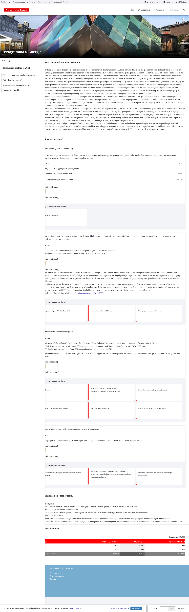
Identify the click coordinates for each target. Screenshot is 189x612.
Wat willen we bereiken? (12, 80)
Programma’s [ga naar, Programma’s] (43, 2)
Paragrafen (160, 9)
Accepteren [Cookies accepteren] (136, 608)
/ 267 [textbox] (171, 609)
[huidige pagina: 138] (164, 608)
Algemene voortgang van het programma (19, 75)
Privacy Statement (75, 608)
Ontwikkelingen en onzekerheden (16, 85)
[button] (72, 229)
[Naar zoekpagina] (184, 9)
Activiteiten (174, 10)
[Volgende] (182, 608)
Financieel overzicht (11, 90)
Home (132, 10)
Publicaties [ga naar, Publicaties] (5, 2)
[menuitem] (152, 2)
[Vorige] (154, 608)
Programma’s (145, 9)
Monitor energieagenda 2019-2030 (99, 305)
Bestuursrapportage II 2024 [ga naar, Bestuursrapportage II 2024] (24, 2)
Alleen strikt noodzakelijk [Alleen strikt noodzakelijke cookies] (120, 608)
